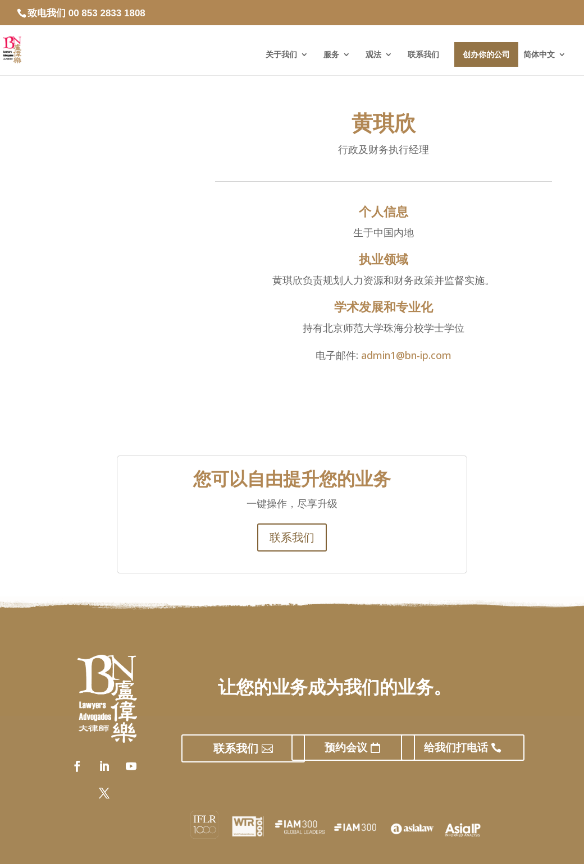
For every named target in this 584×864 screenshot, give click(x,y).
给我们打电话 (456, 747)
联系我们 (423, 54)
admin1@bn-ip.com (406, 355)
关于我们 (281, 54)
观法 (373, 54)
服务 (331, 54)
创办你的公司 (486, 54)
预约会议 (346, 747)
